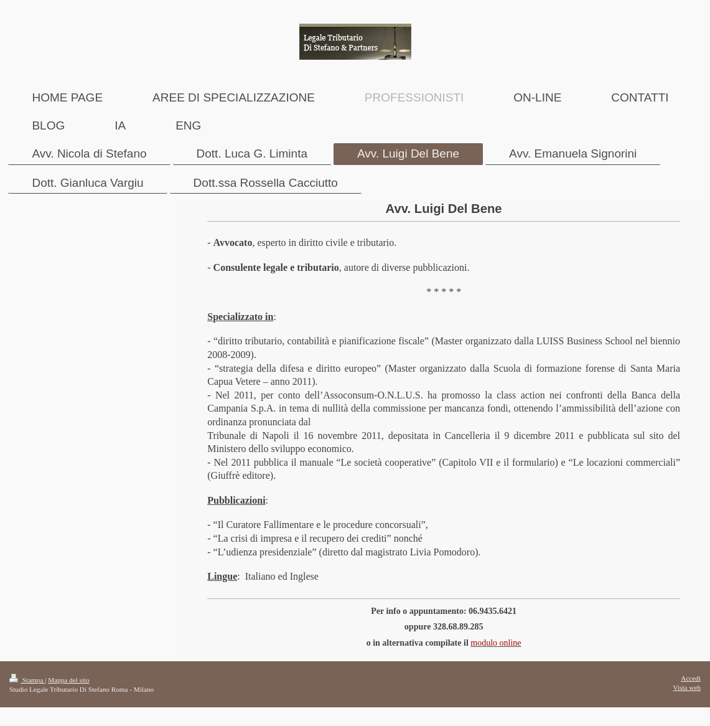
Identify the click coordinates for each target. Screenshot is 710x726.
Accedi (691, 678)
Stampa (27, 680)
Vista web (687, 687)
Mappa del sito (69, 680)
